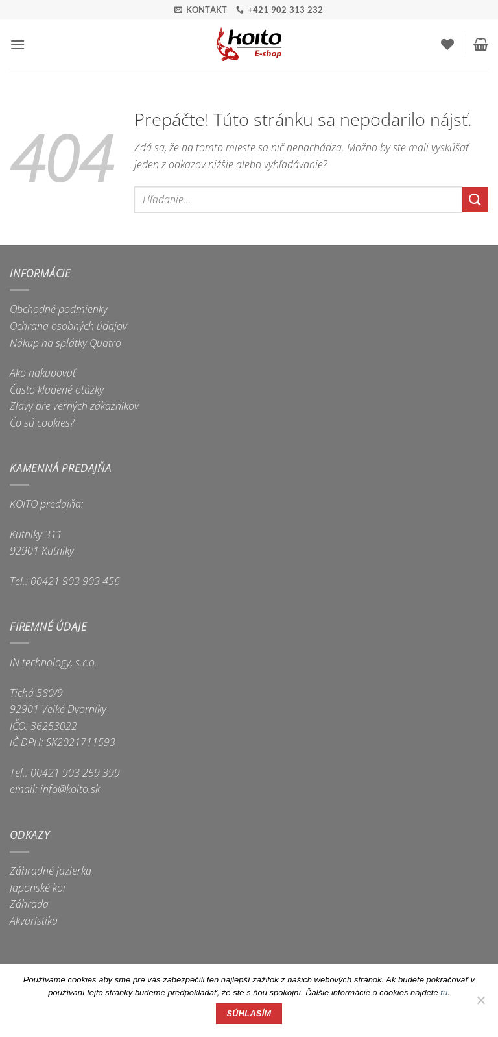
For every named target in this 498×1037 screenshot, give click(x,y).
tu (443, 992)
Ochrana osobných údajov (68, 326)
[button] (17, 44)
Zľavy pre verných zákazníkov (74, 406)
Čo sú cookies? (42, 423)
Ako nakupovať (43, 373)
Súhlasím (249, 1013)
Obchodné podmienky (59, 309)
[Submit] (475, 199)
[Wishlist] (447, 44)
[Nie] (480, 1003)
